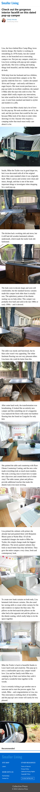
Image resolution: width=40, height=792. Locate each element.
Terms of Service (26, 766)
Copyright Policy (25, 774)
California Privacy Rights (28, 771)
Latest (4, 766)
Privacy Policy (25, 769)
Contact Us (5, 778)
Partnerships (5, 776)
